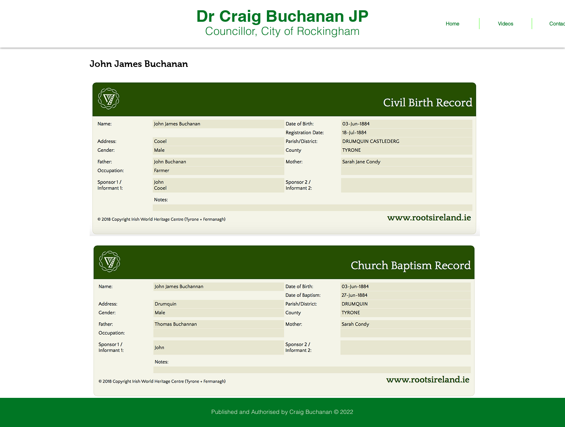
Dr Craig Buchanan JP (282, 15)
